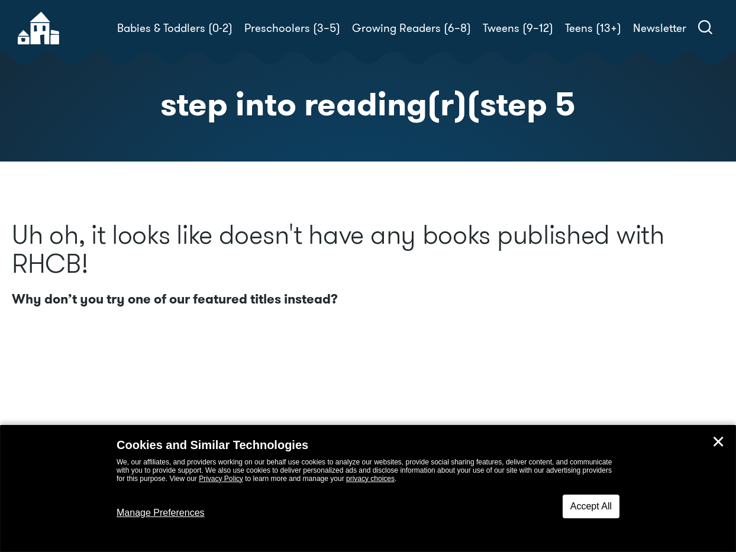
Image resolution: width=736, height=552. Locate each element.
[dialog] (368, 488)
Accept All (591, 506)
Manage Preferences (161, 513)
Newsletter (659, 28)
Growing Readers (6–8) (411, 28)
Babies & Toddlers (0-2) (175, 28)
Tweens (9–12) (518, 28)
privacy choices (370, 478)
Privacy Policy (221, 478)
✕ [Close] (718, 442)
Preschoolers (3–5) (292, 28)
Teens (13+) (593, 28)
